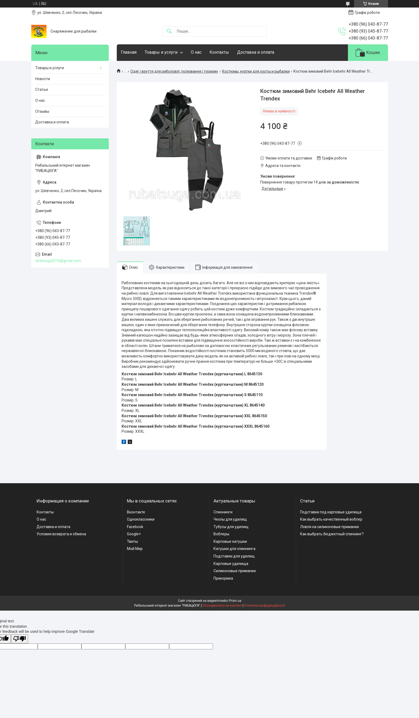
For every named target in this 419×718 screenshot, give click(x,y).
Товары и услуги (161, 52)
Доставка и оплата (255, 52)
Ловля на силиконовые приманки (329, 527)
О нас (196, 52)
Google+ (134, 534)
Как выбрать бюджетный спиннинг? (332, 534)
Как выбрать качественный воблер (331, 519)
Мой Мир (135, 549)
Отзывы (42, 111)
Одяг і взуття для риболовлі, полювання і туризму (174, 71)
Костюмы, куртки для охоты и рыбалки (256, 71)
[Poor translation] (19, 639)
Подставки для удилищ (234, 556)
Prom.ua (235, 601)
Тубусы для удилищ (231, 527)
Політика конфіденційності (264, 605)
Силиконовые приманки (235, 571)
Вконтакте (136, 512)
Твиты (132, 541)
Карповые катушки (230, 541)
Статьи (41, 89)
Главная (129, 52)
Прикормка (223, 578)
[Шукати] (169, 31)
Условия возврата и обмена (61, 534)
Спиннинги (223, 512)
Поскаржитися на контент (222, 605)
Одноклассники (140, 519)
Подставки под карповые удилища (331, 512)
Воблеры (221, 534)
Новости (42, 79)
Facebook (135, 527)
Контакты (219, 52)
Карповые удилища (231, 563)
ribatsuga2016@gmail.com (58, 261)
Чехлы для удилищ (230, 519)
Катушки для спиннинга (234, 549)
